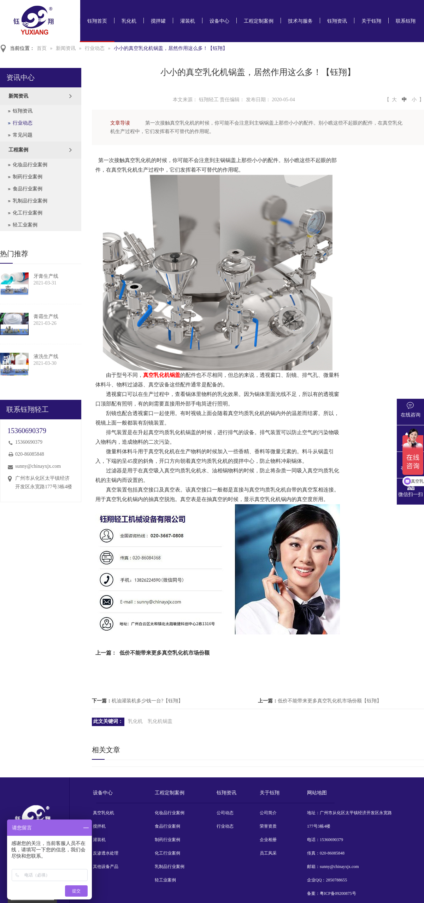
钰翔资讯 (337, 21)
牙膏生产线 (46, 276)
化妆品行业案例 (30, 164)
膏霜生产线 (46, 316)
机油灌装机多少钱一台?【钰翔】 (147, 700)
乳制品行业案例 (30, 200)
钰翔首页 (97, 21)
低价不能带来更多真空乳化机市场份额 (164, 653)
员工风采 (268, 853)
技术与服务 (300, 21)
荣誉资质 (268, 826)
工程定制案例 (258, 21)
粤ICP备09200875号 (338, 893)
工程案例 (18, 150)
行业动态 (95, 48)
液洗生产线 (46, 356)
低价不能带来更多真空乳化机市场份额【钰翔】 (330, 700)
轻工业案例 (25, 225)
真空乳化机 (103, 812)
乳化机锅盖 (160, 721)
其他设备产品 (105, 866)
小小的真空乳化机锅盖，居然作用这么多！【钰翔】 (171, 48)
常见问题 (23, 135)
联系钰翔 (406, 21)
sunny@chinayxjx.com (38, 466)
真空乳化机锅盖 (161, 375)
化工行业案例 (27, 212)
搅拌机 (99, 826)
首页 (42, 48)
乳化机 (129, 21)
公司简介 (268, 812)
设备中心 (219, 21)
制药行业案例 (27, 176)
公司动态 (225, 812)
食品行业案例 (27, 188)
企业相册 (268, 839)
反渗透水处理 (105, 853)
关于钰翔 (371, 21)
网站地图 (317, 792)
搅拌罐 (158, 21)
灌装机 (187, 21)
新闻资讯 (66, 48)
